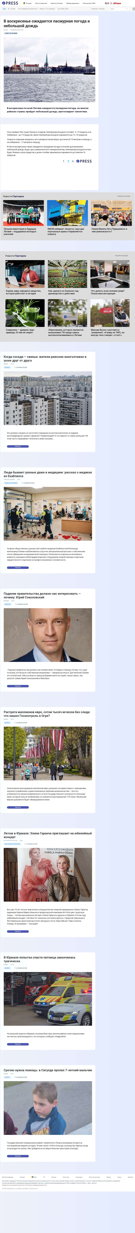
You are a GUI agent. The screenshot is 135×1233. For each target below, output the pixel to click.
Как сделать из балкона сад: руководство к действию (63, 243)
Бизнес (54, 1103)
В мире (27, 3)
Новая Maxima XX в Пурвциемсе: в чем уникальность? (109, 207)
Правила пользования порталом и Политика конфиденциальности (24, 1111)
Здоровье (79, 1103)
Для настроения (94, 1103)
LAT (4, 9)
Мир (34, 1103)
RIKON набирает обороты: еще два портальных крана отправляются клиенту (66, 208)
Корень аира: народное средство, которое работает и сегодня (23, 243)
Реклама (101, 9)
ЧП (44, 1103)
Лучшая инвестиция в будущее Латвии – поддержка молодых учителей (20, 208)
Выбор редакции (72, 3)
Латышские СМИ (89, 3)
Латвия (22, 1103)
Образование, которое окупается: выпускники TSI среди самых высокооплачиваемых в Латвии (66, 259)
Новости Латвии (57, 3)
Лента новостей (41, 3)
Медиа (108, 1103)
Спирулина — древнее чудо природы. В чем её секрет (20, 257)
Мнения (130, 1103)
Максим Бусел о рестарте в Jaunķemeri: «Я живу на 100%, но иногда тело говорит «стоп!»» (107, 259)
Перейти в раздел (123, 196)
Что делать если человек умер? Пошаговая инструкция (108, 243)
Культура (66, 1103)
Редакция (94, 9)
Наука (119, 1103)
